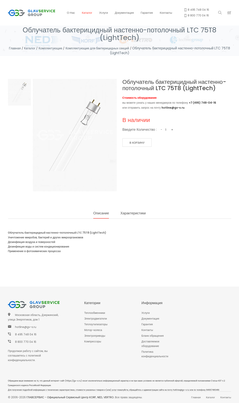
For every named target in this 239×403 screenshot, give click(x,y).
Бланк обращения (153, 336)
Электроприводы (94, 336)
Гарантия (147, 13)
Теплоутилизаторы (96, 324)
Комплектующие (56, 48)
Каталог (87, 13)
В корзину (139, 143)
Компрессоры (92, 341)
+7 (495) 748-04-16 (202, 103)
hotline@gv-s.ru (173, 108)
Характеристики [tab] (134, 213)
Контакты (166, 13)
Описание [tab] (99, 213)
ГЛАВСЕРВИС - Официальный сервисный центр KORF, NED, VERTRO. (70, 397)
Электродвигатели (95, 318)
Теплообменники (94, 313)
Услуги (103, 13)
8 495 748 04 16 (25, 334)
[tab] (19, 92)
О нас (71, 13)
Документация (124, 13)
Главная (18, 48)
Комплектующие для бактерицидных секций (108, 48)
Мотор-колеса (93, 330)
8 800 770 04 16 (25, 342)
